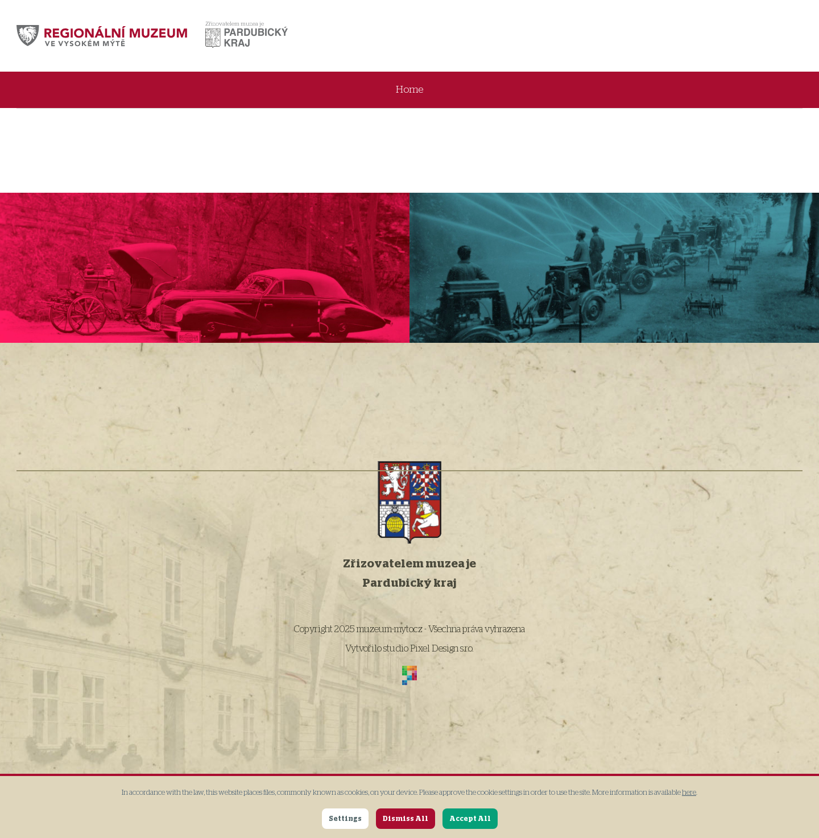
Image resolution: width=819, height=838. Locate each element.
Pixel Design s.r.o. (441, 648)
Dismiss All (405, 818)
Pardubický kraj (409, 583)
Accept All (470, 818)
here (689, 792)
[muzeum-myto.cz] (101, 36)
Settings (345, 818)
